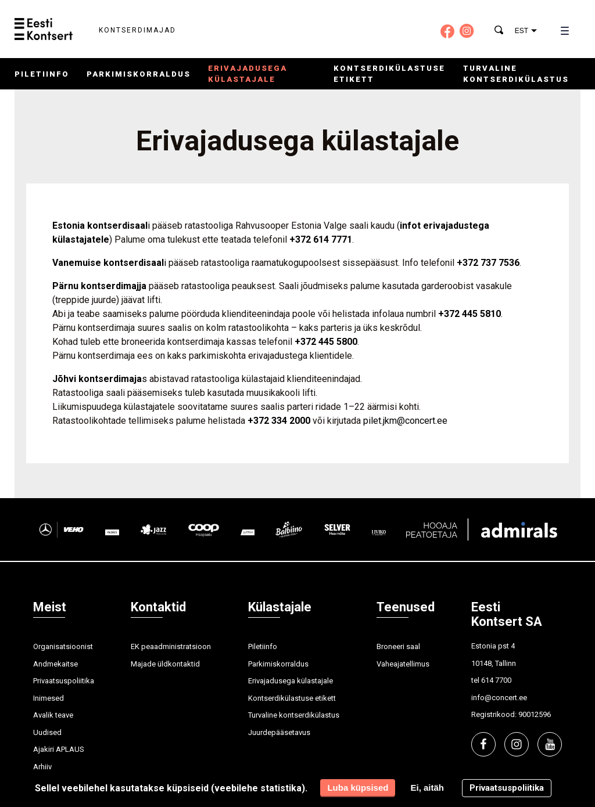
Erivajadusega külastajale (290, 680)
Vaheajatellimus (403, 664)
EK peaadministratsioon (171, 646)
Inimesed (48, 698)
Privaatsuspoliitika (63, 680)
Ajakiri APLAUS (58, 749)
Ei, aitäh (427, 787)
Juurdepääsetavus (279, 732)
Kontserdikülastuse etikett (292, 698)
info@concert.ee (499, 697)
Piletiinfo (42, 74)
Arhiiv (42, 766)
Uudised (47, 732)
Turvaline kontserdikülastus (293, 715)
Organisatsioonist (63, 646)
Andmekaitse (55, 664)
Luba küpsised (357, 787)
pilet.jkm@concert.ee (405, 420)
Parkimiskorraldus (139, 74)
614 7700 (496, 680)
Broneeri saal (398, 646)
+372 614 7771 (320, 239)
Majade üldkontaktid (165, 664)
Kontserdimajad (137, 30)
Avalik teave (53, 715)
